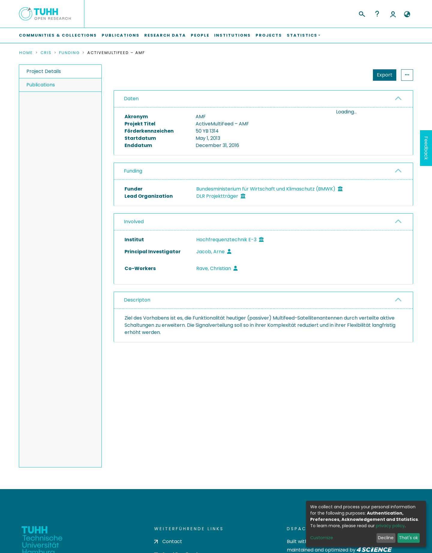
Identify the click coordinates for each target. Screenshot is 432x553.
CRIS (46, 53)
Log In (393, 14)
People (200, 35)
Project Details (43, 71)
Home (26, 53)
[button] (407, 14)
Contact (168, 541)
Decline (386, 538)
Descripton (137, 312)
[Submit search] (361, 13)
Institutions (232, 35)
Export (384, 74)
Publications (121, 35)
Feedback (426, 148)
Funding (69, 53)
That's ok (408, 538)
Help (377, 14)
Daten (131, 98)
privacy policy (390, 526)
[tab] (263, 99)
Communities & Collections (58, 35)
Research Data (165, 35)
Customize (321, 538)
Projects (269, 35)
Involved (134, 233)
